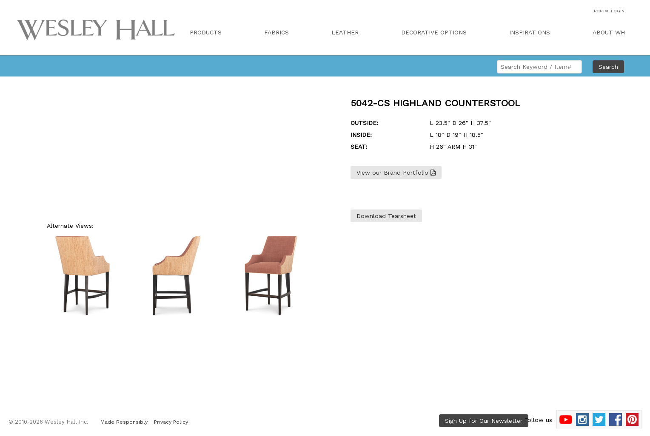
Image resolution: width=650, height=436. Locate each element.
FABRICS (276, 32)
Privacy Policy (171, 422)
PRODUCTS (206, 32)
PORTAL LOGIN (609, 10)
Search (608, 66)
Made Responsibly (124, 422)
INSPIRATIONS (529, 32)
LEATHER (345, 32)
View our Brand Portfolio (396, 172)
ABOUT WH (609, 32)
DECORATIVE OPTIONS (434, 32)
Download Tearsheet (386, 215)
